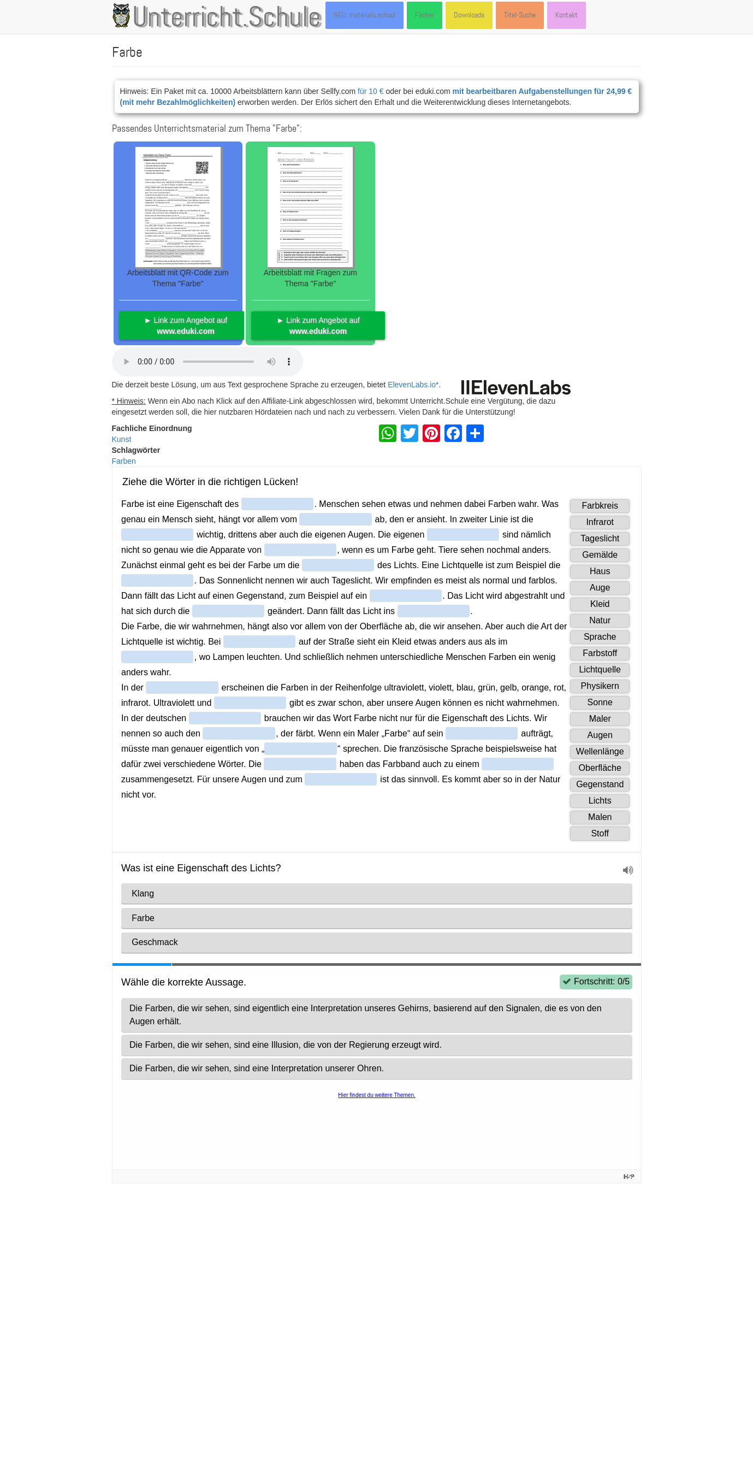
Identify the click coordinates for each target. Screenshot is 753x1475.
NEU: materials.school (364, 15)
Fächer (424, 15)
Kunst (122, 439)
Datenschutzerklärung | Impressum (203, 1450)
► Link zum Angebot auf (185, 325)
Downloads (469, 15)
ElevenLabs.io (412, 384)
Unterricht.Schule (226, 18)
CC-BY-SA (557, 1383)
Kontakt (566, 15)
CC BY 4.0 (450, 1394)
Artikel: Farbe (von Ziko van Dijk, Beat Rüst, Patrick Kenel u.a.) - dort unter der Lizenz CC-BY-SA (276, 1199)
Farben (124, 461)
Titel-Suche (520, 15)
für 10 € (370, 91)
